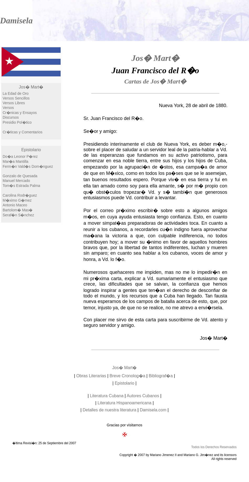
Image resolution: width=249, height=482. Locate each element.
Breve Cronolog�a (127, 376)
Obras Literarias (91, 376)
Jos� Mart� (31, 87)
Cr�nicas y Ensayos (20, 113)
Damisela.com (153, 410)
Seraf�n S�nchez (18, 215)
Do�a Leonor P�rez (20, 156)
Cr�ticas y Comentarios (23, 132)
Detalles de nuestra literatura (109, 410)
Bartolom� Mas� (18, 210)
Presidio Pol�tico (17, 122)
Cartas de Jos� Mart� (155, 81)
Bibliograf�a (161, 376)
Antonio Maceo (15, 205)
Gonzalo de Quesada (20, 176)
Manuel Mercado (16, 181)
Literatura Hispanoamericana (124, 403)
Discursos (11, 117)
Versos (8, 108)
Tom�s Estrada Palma (21, 186)
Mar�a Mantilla (15, 161)
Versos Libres (14, 103)
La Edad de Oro (16, 93)
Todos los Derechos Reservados (214, 447)
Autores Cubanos (143, 396)
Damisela (16, 20)
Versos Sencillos (16, 98)
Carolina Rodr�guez (20, 195)
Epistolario (31, 150)
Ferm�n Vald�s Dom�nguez (28, 166)
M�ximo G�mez (17, 200)
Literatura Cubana (107, 396)
